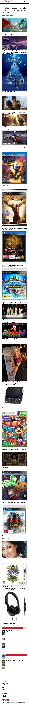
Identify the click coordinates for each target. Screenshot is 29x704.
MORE (26, 627)
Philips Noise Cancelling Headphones (9, 623)
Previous (14, 675)
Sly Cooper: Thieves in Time (7, 185)
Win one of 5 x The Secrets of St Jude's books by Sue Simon (16, 643)
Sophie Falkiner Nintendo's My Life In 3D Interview (11, 381)
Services (3, 685)
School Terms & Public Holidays (9, 651)
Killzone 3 (3, 535)
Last (26, 675)
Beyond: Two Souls (5, 110)
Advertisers (3, 691)
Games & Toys (11, 4)
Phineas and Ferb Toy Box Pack (7, 33)
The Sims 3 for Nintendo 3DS (7, 586)
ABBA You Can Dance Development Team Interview (11, 319)
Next (23, 675)
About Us (3, 690)
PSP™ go (3, 407)
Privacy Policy (4, 684)
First (11, 675)
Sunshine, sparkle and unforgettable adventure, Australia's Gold (16, 656)
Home (3, 4)
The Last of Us (4, 126)
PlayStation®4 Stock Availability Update (9, 91)
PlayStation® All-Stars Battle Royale (8, 300)
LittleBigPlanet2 (4, 501)
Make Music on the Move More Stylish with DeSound (11, 559)
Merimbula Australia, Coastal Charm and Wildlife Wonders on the (16, 660)
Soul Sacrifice (4, 263)
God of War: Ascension (6, 227)
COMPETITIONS (5, 628)
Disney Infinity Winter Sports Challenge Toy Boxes (11, 50)
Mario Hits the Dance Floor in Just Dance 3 (9, 338)
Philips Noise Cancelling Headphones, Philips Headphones (12, 624)
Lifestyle (6, 4)
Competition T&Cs (5, 683)
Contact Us (3, 689)
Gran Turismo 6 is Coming (6, 146)
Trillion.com (16, 702)
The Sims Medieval (5, 467)
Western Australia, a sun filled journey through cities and (15, 663)
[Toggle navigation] (3, 1)
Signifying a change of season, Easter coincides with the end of (16, 667)
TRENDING (4, 654)
